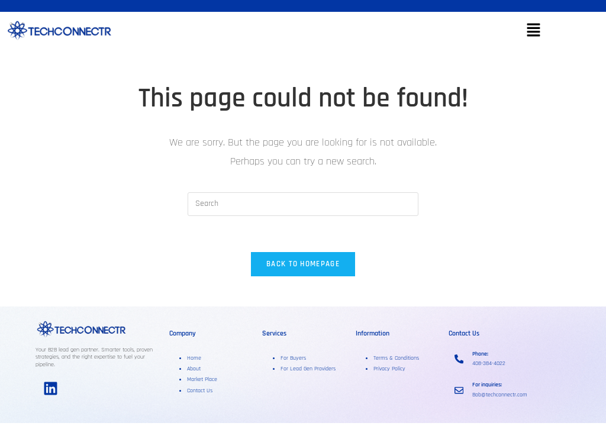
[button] (533, 31)
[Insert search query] (303, 204)
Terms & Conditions (396, 358)
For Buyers (293, 358)
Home (194, 358)
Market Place (202, 379)
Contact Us (199, 390)
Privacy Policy (389, 368)
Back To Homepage (303, 264)
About (194, 368)
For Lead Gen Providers (308, 368)
